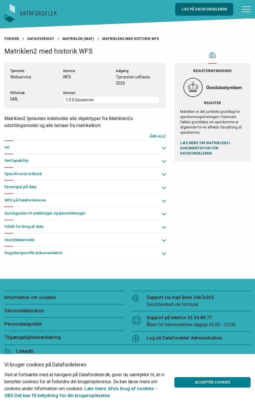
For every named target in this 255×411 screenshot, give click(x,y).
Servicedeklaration (24, 310)
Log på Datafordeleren (204, 9)
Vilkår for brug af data (23, 226)
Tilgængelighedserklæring (32, 337)
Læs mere (95, 388)
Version (69, 93)
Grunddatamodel (19, 239)
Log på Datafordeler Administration (177, 338)
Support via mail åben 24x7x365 (191, 301)
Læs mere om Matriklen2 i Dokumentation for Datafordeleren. (205, 148)
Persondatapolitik (23, 324)
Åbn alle (158, 136)
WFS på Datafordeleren (25, 200)
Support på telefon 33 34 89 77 (191, 321)
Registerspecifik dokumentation (33, 252)
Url (7, 147)
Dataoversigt (40, 39)
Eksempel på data (20, 186)
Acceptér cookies (212, 382)
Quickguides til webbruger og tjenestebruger (45, 213)
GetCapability (16, 160)
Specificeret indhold (23, 173)
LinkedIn (19, 351)
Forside (11, 39)
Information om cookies (30, 297)
